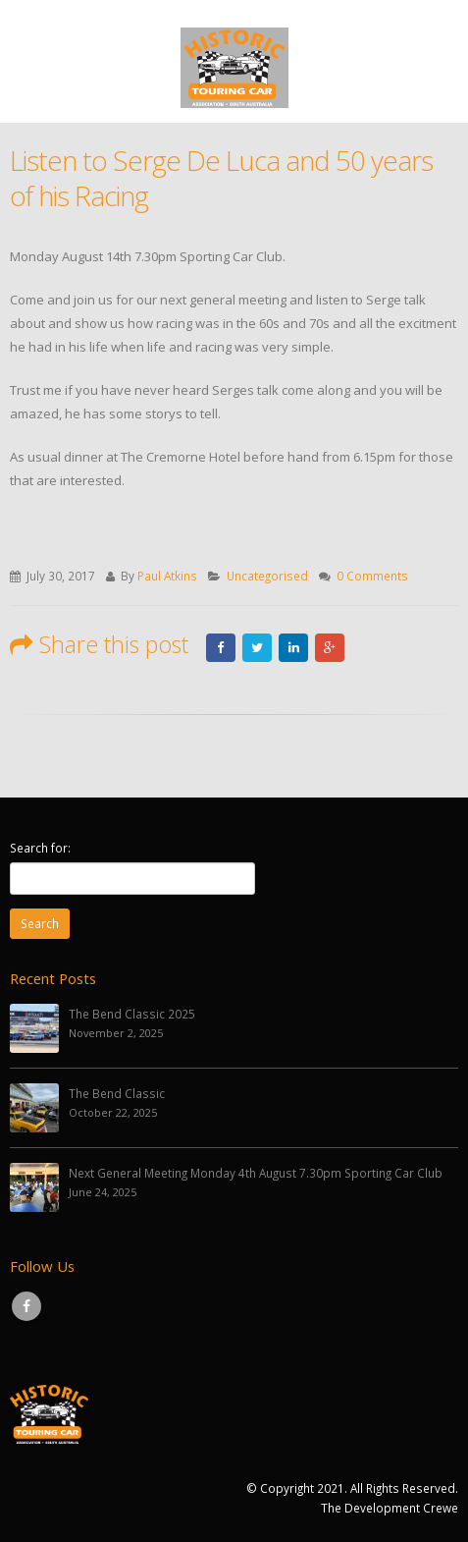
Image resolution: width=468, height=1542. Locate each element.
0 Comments (372, 575)
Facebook (220, 648)
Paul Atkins (167, 575)
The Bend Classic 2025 (132, 1013)
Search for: (40, 847)
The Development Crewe (389, 1507)
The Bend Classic (117, 1093)
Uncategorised (267, 575)
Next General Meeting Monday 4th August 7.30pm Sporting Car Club (255, 1173)
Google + (329, 648)
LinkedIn (293, 648)
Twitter (257, 648)
